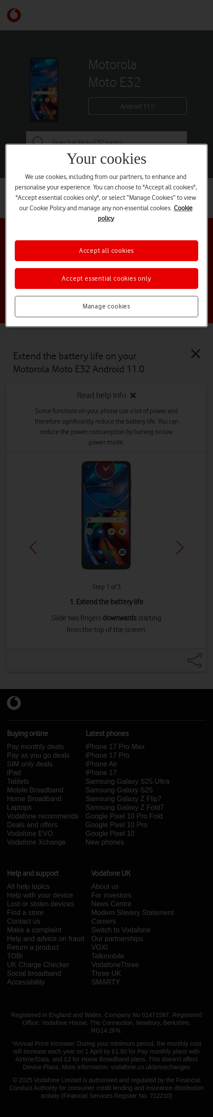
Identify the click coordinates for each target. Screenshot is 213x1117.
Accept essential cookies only (106, 278)
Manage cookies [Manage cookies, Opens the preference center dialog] (106, 307)
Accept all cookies (106, 251)
